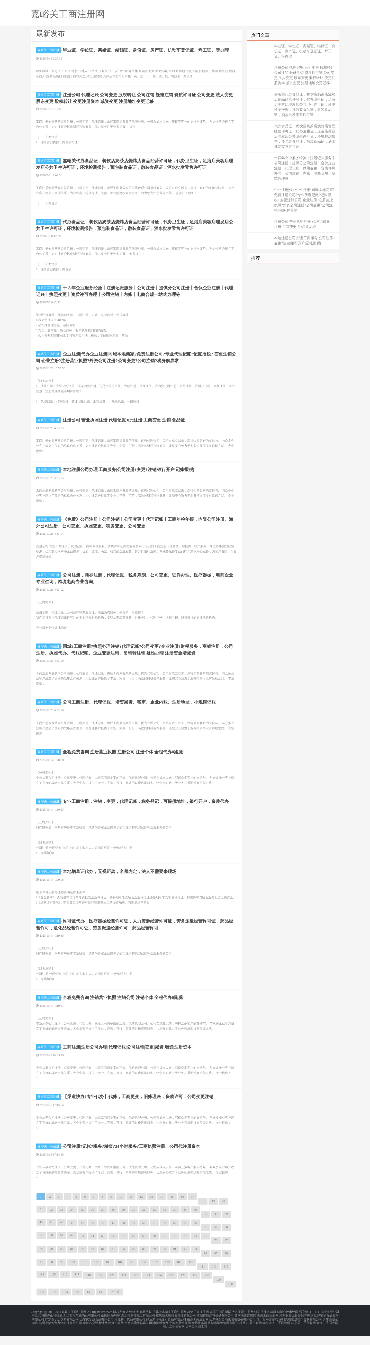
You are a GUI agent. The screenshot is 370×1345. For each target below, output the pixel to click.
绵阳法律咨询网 (265, 1323)
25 (82, 1221)
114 (42, 1286)
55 (195, 1234)
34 (174, 1221)
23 (61, 1221)
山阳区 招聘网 (110, 1326)
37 (205, 1226)
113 (226, 1278)
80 (61, 1261)
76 (216, 1252)
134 (77, 1303)
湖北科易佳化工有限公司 (138, 1326)
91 (174, 1261)
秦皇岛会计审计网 (95, 1332)
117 (77, 1286)
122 (135, 1287)
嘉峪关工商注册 (49, 50)
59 (41, 1247)
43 (72, 1234)
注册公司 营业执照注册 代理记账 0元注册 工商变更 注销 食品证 (303, 224)
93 (195, 1261)
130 (230, 1296)
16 (182, 1208)
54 (185, 1234)
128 (206, 1287)
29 (123, 1221)
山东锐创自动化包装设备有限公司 (232, 1329)
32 (154, 1221)
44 (82, 1234)
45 (92, 1234)
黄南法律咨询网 (245, 1326)
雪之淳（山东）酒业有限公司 (319, 1323)
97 (41, 1274)
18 (202, 1213)
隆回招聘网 (238, 1332)
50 (144, 1234)
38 (216, 1226)
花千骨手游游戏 (267, 1329)
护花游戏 (158, 1323)
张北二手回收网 (174, 1336)
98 (51, 1274)
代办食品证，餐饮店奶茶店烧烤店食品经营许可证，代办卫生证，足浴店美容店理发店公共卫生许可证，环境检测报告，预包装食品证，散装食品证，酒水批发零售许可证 (304, 136)
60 (51, 1247)
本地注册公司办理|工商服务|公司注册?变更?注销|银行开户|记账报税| (304, 240)
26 (92, 1221)
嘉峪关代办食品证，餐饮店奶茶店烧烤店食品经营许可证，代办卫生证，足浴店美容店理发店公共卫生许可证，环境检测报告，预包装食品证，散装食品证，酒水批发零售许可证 (304, 104)
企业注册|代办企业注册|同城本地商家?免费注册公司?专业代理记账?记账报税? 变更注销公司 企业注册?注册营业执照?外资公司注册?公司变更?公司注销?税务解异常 (304, 200)
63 (82, 1248)
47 (113, 1234)
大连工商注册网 (243, 1323)
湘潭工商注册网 (220, 1323)
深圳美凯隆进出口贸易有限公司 (300, 1329)
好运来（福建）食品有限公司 (166, 1329)
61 (61, 1247)
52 (164, 1234)
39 (226, 1226)
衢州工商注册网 (267, 1326)
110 (191, 1274)
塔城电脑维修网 (218, 1332)
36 (195, 1221)
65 (102, 1248)
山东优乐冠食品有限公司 (97, 1329)
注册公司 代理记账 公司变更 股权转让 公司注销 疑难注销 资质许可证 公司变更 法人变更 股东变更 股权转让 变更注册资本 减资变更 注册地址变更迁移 (304, 75)
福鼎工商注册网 (198, 1329)
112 (214, 1278)
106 (143, 1274)
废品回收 (145, 1323)
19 (213, 1213)
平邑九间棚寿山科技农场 (49, 1326)
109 (179, 1274)
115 (53, 1286)
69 (144, 1248)
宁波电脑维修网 (180, 1332)
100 (72, 1274)
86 (123, 1261)
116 (65, 1286)
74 (195, 1248)
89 (154, 1261)
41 (51, 1234)
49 (133, 1234)
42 (61, 1234)
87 (133, 1261)
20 (223, 1213)
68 (133, 1248)
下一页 (115, 1303)
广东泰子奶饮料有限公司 (62, 1329)
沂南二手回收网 (196, 1336)
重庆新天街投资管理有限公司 (176, 1326)
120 (112, 1287)
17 (192, 1208)
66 (113, 1248)
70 (154, 1248)
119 (100, 1287)
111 (202, 1278)
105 (132, 1274)
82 (82, 1261)
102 (96, 1274)
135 (89, 1303)
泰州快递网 (199, 1332)
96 (226, 1265)
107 (155, 1274)
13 (151, 1208)
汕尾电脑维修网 (157, 1332)
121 (124, 1287)
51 (154, 1234)
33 (164, 1221)
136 (101, 1303)
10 (120, 1208)
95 (216, 1265)
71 (164, 1248)
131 (42, 1303)
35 (185, 1221)
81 (72, 1261)
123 (147, 1287)
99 (61, 1274)
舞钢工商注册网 (198, 1323)
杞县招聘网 (254, 1332)
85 (113, 1261)
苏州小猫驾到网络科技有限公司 (60, 1332)
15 (172, 1208)
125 (171, 1287)
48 (123, 1234)
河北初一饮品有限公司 (129, 1329)
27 (102, 1221)
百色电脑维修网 (135, 1332)
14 (161, 1208)
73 (185, 1248)
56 (205, 1239)
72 (174, 1248)
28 (113, 1221)
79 (51, 1261)
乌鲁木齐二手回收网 (276, 1332)
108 (167, 1274)
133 (65, 1303)
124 (159, 1287)
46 (102, 1234)
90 (164, 1261)
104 (120, 1274)
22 (51, 1221)
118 (88, 1287)
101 (84, 1274)
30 (133, 1221)
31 (144, 1221)
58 (226, 1239)
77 (226, 1252)
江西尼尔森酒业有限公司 (83, 1326)
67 (123, 1248)
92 (185, 1261)
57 (216, 1239)
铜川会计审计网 (287, 1323)
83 (92, 1261)
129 (218, 1291)
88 (144, 1261)
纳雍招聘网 (116, 1332)
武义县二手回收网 (303, 1332)
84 (102, 1261)
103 (108, 1274)
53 (174, 1234)
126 (183, 1287)
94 (205, 1265)
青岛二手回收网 (327, 1332)
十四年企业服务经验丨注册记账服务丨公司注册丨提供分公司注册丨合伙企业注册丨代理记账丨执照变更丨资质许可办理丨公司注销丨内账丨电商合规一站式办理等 (304, 168)
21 (41, 1221)
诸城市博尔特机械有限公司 (215, 1326)
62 (72, 1247)
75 (205, 1248)
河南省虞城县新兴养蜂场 (296, 1326)
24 (72, 1221)
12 (141, 1208)
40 (41, 1234)
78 (41, 1261)
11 (131, 1208)
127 (195, 1287)
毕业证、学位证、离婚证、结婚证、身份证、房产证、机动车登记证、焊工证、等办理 (304, 51)
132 (53, 1303)
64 (92, 1248)
